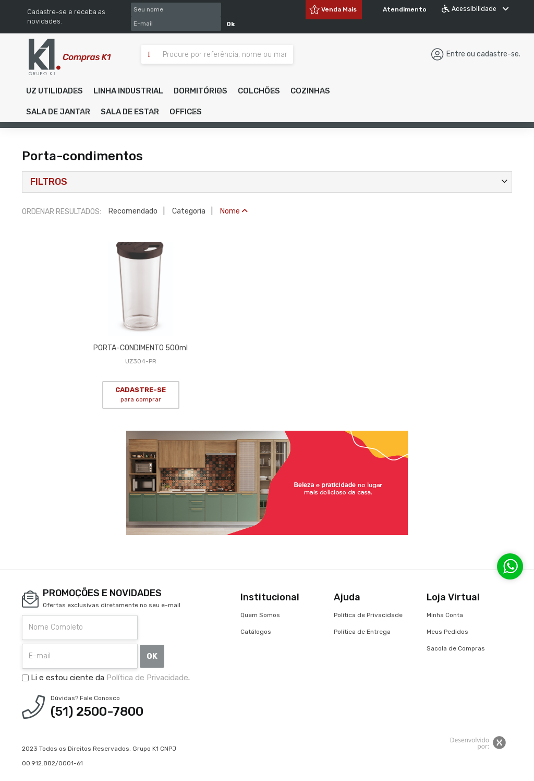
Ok (230, 24)
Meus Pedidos (447, 631)
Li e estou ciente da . (106, 677)
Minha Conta (445, 615)
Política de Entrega (362, 631)
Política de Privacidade (147, 677)
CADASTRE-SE (140, 395)
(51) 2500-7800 (97, 711)
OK (152, 656)
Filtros (48, 181)
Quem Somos (260, 615)
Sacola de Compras (456, 648)
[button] (54, 90)
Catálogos (255, 631)
